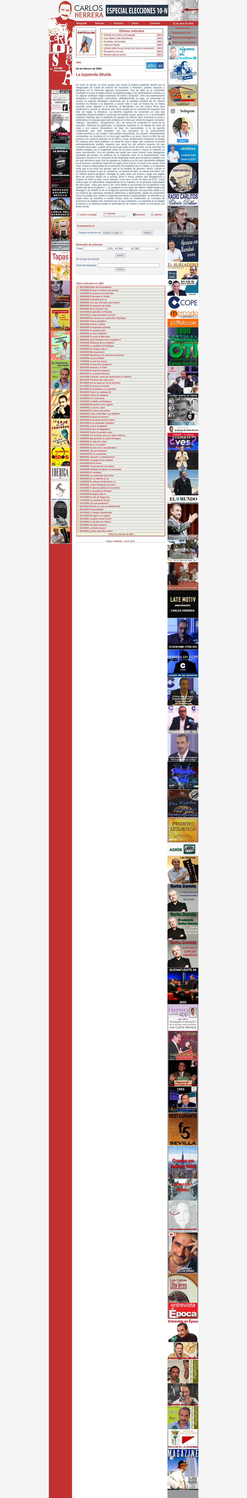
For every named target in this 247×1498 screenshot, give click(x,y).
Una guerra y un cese (113, 51)
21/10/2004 (85, 525)
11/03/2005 (85, 469)
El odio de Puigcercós (100, 497)
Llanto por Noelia (112, 45)
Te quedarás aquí (98, 330)
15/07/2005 (85, 423)
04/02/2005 (85, 485)
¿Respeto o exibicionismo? (102, 457)
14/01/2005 (85, 494)
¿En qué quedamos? (99, 503)
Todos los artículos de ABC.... (122, 534)
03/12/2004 (85, 506)
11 (128, 541)
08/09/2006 (85, 306)
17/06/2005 (85, 435)
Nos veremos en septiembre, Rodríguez (108, 318)
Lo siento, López (97, 408)
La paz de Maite (97, 358)
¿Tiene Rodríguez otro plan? (103, 485)
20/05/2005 (85, 448)
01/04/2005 (85, 463)
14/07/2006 (85, 315)
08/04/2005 (85, 457)
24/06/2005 (85, 432)
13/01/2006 (85, 377)
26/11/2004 (85, 509)
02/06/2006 (85, 330)
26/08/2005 (85, 414)
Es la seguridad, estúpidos (102, 423)
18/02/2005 (85, 479)
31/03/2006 (85, 349)
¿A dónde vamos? (98, 528)
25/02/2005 (85, 476)
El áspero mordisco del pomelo (104, 290)
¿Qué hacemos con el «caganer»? (105, 340)
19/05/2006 (85, 333)
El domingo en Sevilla (100, 296)
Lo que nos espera (98, 361)
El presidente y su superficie (103, 389)
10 (125, 541)
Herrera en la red (181, 32)
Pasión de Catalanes (99, 395)
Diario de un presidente (100, 287)
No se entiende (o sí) (99, 479)
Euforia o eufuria (97, 324)
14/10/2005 (85, 398)
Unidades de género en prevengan (105, 469)
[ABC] (159, 35)
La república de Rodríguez (102, 346)
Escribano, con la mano (114, 42)
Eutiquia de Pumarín (99, 417)
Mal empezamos (97, 352)
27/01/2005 (85, 488)
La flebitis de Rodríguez (101, 401)
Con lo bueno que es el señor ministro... (108, 435)
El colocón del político (100, 411)
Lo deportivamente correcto (102, 315)
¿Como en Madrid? (98, 426)
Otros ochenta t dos (99, 309)
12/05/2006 (85, 337)
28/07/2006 (85, 309)
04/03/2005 (85, 472)
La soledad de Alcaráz (100, 500)
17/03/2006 (85, 355)
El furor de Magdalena (100, 429)
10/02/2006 (85, 364)
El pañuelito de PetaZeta (101, 312)
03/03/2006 (85, 358)
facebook (140, 215)
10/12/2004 (85, 503)
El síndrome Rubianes (100, 371)
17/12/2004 (85, 500)
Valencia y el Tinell (98, 367)
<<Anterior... (118, 541)
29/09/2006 (85, 296)
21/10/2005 (85, 395)
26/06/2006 (85, 321)
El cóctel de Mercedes (100, 337)
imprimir (158, 215)
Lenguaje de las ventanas (101, 460)
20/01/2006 (85, 374)
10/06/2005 (85, 438)
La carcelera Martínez (99, 374)
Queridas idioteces (98, 525)
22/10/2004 (85, 522)
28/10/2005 (85, 392)
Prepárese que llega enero (102, 380)
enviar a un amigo (88, 215)
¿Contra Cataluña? (98, 333)
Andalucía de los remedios (102, 343)
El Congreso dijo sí (98, 349)
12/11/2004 (85, 516)
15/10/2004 (85, 528)
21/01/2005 (85, 491)
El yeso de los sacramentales (103, 448)
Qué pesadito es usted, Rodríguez (105, 438)
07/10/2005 (85, 401)
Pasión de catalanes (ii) (100, 392)
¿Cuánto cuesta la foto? (101, 519)
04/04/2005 (85, 460)
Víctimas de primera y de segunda (119, 35)
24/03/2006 (85, 352)
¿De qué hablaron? (98, 451)
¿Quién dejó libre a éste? (101, 531)
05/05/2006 (85, 340)
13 (133, 541)
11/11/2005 (85, 386)
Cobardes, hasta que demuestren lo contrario (110, 377)
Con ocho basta (97, 398)
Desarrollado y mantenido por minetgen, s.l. (122, 1495)
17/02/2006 (85, 361)
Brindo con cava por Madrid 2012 (105, 506)
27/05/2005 (85, 445)
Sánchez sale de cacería (115, 55)
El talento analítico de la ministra (105, 488)
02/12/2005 (85, 383)
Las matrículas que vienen (102, 476)
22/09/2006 (85, 300)
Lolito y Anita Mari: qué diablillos (105, 414)
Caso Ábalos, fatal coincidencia (118, 38)
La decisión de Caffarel (100, 522)
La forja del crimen (98, 442)
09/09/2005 (85, 411)
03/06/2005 (85, 442)
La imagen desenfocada (101, 513)
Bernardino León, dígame (101, 404)
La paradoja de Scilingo (100, 491)
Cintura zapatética (98, 321)
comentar (111, 213)
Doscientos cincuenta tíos (102, 293)
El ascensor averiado (99, 386)
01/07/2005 (85, 429)
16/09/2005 (85, 408)
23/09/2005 (85, 404)
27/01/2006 (85, 371)
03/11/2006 (85, 287)
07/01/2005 (85, 497)
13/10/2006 (85, 293)
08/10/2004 (85, 531)
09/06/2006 (85, 327)
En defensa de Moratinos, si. (103, 482)
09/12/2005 (85, 380)
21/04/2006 (85, 343)
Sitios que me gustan (184, 42)
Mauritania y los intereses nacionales (107, 355)
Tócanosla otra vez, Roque (102, 466)
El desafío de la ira (98, 300)
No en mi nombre (98, 445)
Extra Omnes (96, 463)
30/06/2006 (85, 318)
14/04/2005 (85, 454)
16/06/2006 (85, 324)
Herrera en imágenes (183, 37)
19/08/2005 (85, 417)
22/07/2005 (85, 420)
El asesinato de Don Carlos (102, 420)
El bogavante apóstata (100, 327)
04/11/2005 (85, 389)
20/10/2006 (85, 290)
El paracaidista (96, 509)
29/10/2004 (85, 519)
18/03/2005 (85, 466)
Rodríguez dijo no (98, 494)
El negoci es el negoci (100, 516)
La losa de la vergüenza (100, 364)
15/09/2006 (85, 303)
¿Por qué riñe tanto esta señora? (105, 303)
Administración (183, 28)
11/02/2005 (85, 482)
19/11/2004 (85, 513)
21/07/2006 (85, 312)
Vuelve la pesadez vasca (101, 432)
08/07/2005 (85, 426)
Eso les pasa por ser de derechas (105, 383)
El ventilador (95, 472)
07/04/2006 (85, 346)
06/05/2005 (85, 451)
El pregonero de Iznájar (100, 306)
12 (131, 541)
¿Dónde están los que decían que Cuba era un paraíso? (129, 48)
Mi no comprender (98, 454)
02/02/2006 (85, 367)
